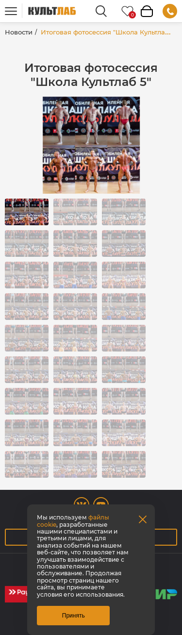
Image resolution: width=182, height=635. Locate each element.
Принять (73, 615)
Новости (19, 32)
